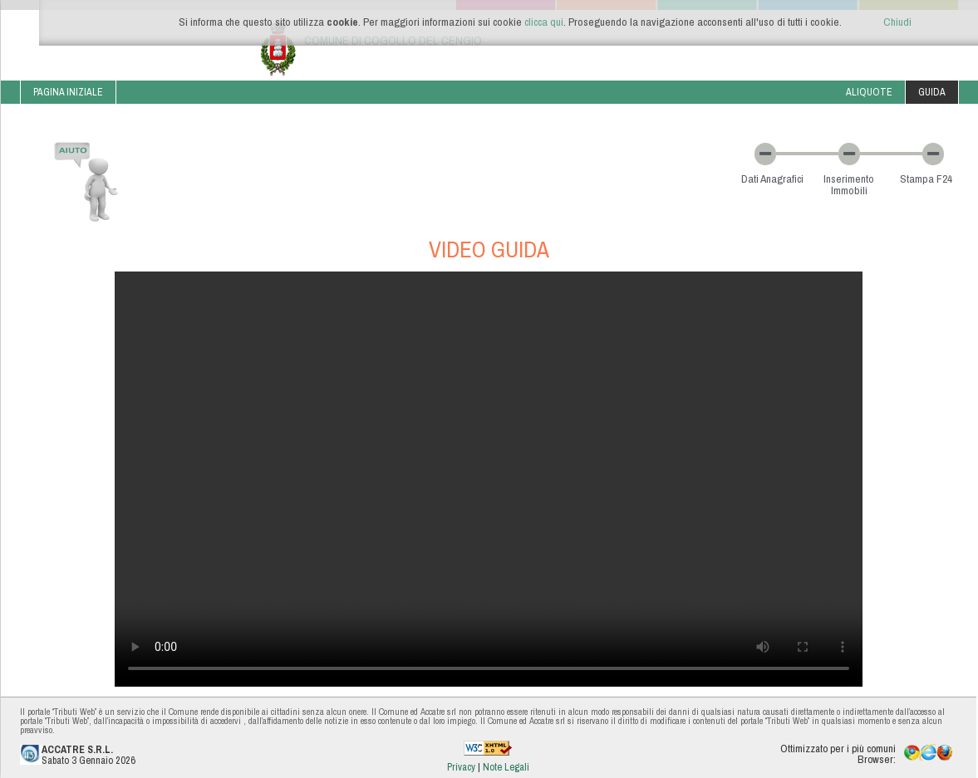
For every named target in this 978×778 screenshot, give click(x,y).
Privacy (462, 767)
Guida (932, 92)
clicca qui (543, 21)
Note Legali (506, 767)
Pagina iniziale (68, 92)
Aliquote (869, 92)
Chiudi (897, 21)
